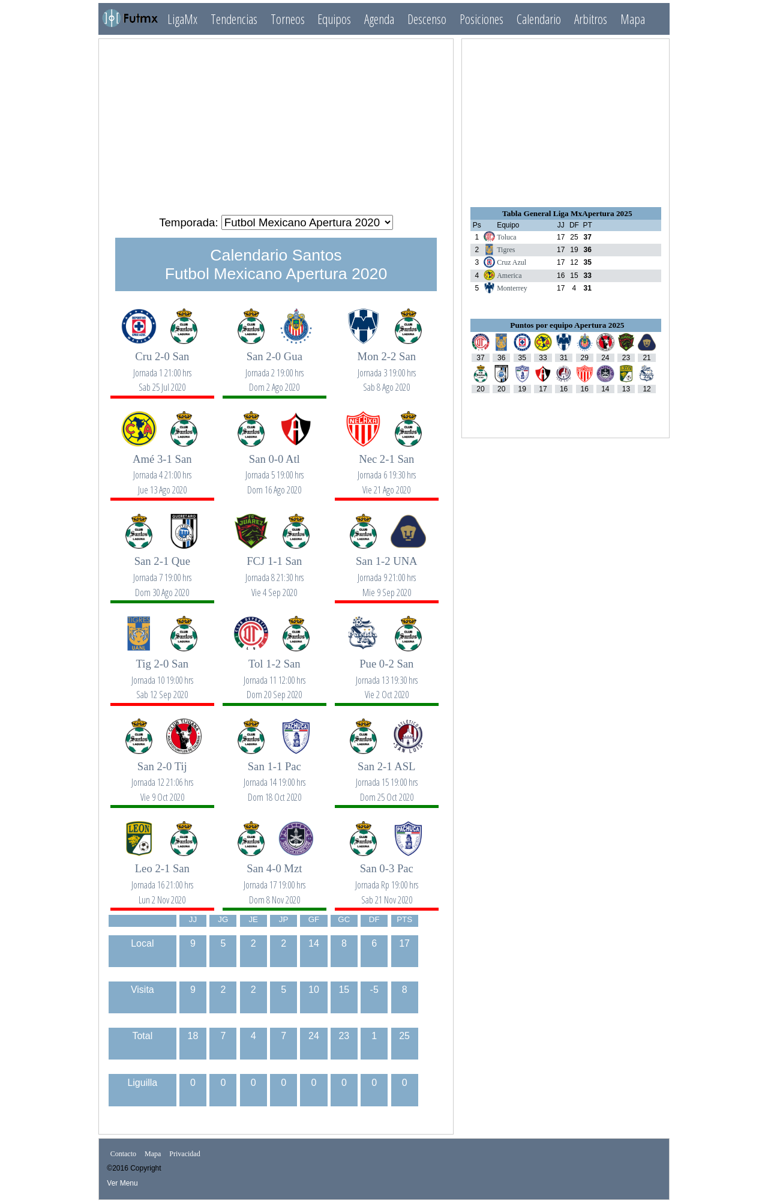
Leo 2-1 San (162, 877)
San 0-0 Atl (274, 468)
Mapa (632, 19)
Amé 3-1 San (162, 468)
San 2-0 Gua (274, 365)
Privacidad (184, 1154)
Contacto (123, 1154)
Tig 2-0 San (162, 672)
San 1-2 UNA (386, 570)
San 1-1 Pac (274, 775)
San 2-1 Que (162, 570)
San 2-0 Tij (162, 775)
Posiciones (481, 19)
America (509, 275)
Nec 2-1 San (386, 468)
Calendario (539, 19)
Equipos (334, 19)
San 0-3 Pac (386, 877)
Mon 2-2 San (386, 365)
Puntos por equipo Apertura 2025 (567, 325)
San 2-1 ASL (386, 775)
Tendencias (234, 19)
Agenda (379, 19)
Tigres (506, 250)
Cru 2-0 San (162, 365)
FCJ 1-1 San (274, 570)
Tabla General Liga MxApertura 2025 (567, 213)
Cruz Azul (511, 262)
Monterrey (512, 288)
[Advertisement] (276, 122)
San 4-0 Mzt (274, 877)
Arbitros (590, 19)
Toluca (506, 237)
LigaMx (182, 19)
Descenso (426, 19)
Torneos (288, 19)
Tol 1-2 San (274, 672)
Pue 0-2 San (386, 672)
